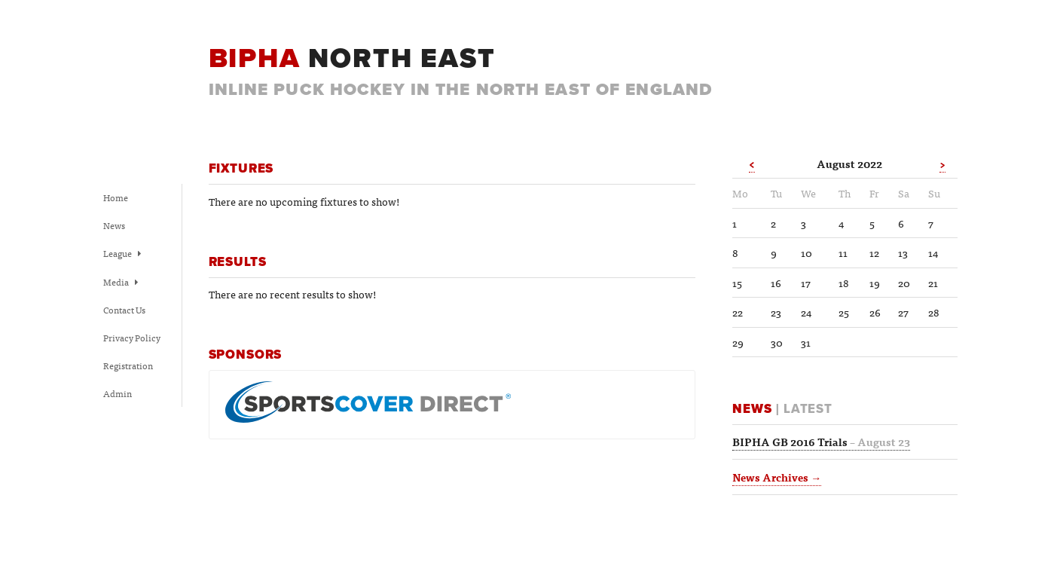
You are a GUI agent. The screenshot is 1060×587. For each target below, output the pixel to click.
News (114, 225)
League (122, 253)
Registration (128, 365)
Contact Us (124, 309)
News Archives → (776, 477)
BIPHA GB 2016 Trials (821, 441)
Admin (117, 393)
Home (115, 197)
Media (120, 281)
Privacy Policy (131, 337)
